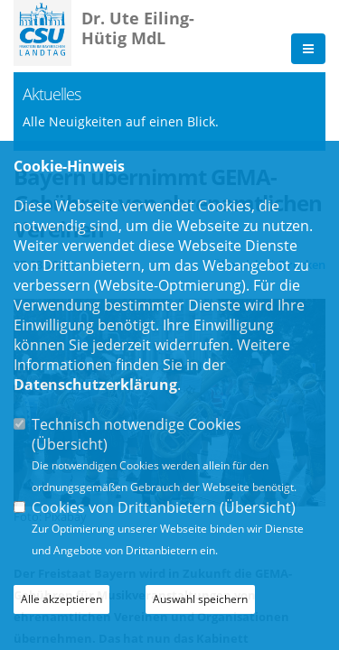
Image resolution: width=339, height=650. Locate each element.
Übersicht (69, 444)
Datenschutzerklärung (95, 385)
